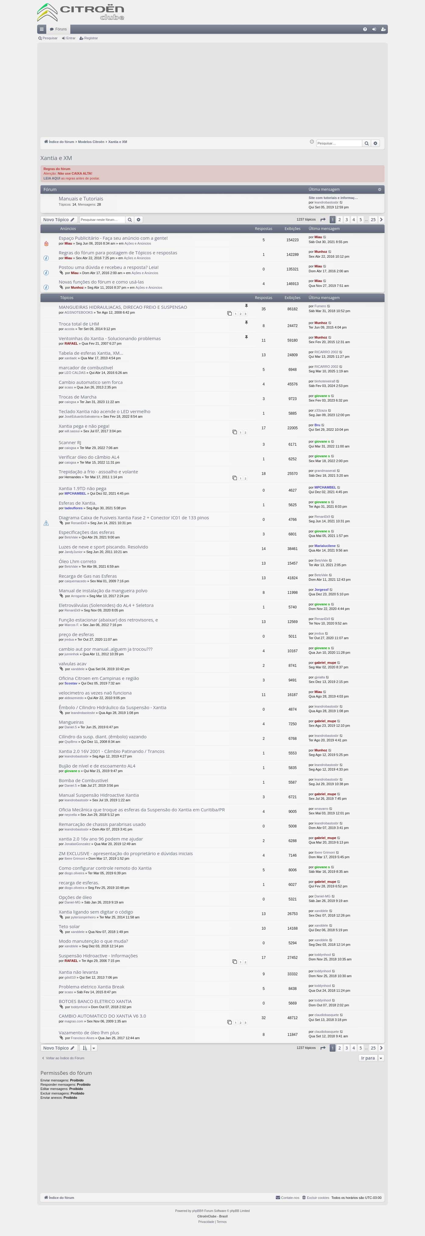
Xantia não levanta (78, 972)
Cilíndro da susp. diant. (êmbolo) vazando (103, 736)
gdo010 (70, 977)
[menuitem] (365, 29)
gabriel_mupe (325, 662)
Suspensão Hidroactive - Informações (98, 955)
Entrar (71, 38)
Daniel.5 (71, 727)
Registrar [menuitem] (384, 30)
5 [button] (361, 219)
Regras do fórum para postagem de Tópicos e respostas (118, 252)
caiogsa (70, 402)
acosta (69, 329)
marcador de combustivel (86, 367)
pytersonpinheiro (83, 917)
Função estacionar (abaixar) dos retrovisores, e (108, 620)
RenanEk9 (78, 523)
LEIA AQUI (52, 178)
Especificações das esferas (86, 532)
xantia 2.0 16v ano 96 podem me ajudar (101, 839)
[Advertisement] (212, 91)
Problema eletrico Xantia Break (92, 987)
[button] (322, 219)
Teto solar (69, 926)
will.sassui (72, 431)
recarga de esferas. (79, 882)
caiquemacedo (75, 581)
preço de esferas (76, 634)
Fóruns (61, 29)
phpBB (196, 1211)
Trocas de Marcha (78, 397)
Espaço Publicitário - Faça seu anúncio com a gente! (113, 238)
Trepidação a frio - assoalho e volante (98, 471)
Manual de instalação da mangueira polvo (103, 590)
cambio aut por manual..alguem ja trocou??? (106, 649)
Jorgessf (321, 589)
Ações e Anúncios (138, 243)
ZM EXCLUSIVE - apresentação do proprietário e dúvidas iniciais (126, 853)
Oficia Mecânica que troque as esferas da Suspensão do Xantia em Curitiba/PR (142, 809)
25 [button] (373, 219)
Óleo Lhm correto (77, 561)
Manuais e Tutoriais (81, 198)
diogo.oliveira (74, 873)
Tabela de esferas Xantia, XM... (91, 353)
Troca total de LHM (79, 324)
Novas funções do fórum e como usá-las (101, 282)
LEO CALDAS (75, 372)
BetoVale (71, 537)
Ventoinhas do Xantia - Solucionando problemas (110, 338)
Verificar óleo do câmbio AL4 (89, 457)
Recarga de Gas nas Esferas (88, 576)
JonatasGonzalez (77, 844)
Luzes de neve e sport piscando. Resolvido (103, 547)
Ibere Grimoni (75, 858)
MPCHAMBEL (75, 493)
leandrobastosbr (326, 202)
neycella (71, 814)
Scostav (71, 683)
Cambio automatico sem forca (91, 382)
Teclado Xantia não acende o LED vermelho (104, 411)
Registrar (91, 38)
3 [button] (347, 219)
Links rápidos (43, 30)
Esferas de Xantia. (78, 503)
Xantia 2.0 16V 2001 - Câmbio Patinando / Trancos (111, 751)
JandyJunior (74, 552)
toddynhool (322, 954)
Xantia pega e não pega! (84, 426)
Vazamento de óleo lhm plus (89, 1032)
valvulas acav (72, 663)
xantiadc (71, 358)
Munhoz (320, 251)
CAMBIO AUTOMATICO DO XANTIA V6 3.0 (102, 1016)
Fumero (320, 306)
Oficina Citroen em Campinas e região (99, 678)
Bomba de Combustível (83, 780)
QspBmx (71, 741)
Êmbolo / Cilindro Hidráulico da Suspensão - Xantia (113, 707)
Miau (68, 243)
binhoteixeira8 (324, 381)
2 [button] (340, 219)
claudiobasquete (326, 1015)
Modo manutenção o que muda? (93, 941)
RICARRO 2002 (326, 352)
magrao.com (74, 1021)
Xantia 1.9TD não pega (82, 488)
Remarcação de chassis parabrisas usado (102, 824)
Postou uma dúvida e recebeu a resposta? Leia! (109, 267)
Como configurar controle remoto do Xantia (105, 868)
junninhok (72, 654)
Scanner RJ (70, 442)
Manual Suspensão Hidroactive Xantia (99, 795)
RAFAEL (71, 343)
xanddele (78, 669)
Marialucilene (325, 546)
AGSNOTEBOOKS (79, 312)
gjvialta (319, 677)
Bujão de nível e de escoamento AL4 (97, 766)
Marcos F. (72, 625)
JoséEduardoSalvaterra (82, 416)
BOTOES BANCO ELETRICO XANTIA (95, 1001)
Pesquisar (50, 38)
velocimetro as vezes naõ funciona (95, 693)
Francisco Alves (82, 1038)
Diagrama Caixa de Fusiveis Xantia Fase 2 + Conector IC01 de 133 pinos (134, 517)
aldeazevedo (74, 698)
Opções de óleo (75, 897)
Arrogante (78, 596)
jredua (69, 639)
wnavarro (321, 808)
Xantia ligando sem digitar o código (96, 912)
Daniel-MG (73, 902)
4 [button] (354, 219)
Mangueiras (71, 722)
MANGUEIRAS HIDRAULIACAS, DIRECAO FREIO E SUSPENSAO (123, 307)
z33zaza (320, 410)
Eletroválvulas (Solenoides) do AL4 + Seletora (106, 605)
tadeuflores (74, 508)
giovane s (322, 396)
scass (69, 387)
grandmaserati (325, 470)
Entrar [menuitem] (375, 30)
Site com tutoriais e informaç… (333, 198)
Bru (317, 425)
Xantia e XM (56, 158)
